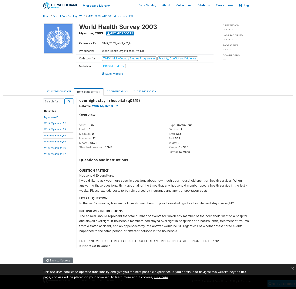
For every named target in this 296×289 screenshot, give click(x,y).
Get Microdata (120, 33)
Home (46, 16)
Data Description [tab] (88, 91)
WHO (82, 16)
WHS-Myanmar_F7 (55, 153)
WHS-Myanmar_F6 (55, 147)
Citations (203, 5)
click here (161, 277)
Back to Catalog (58, 260)
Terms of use (224, 5)
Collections (183, 5)
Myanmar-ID (51, 116)
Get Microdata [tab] (145, 91)
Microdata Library (96, 6)
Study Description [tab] (58, 91)
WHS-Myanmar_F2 (55, 123)
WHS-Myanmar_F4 (55, 135)
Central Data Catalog (64, 16)
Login (245, 5)
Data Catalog (147, 5)
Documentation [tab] (117, 91)
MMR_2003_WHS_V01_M (102, 16)
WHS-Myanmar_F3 (55, 129)
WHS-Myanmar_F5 (55, 141)
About (166, 5)
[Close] (292, 268)
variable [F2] (125, 16)
